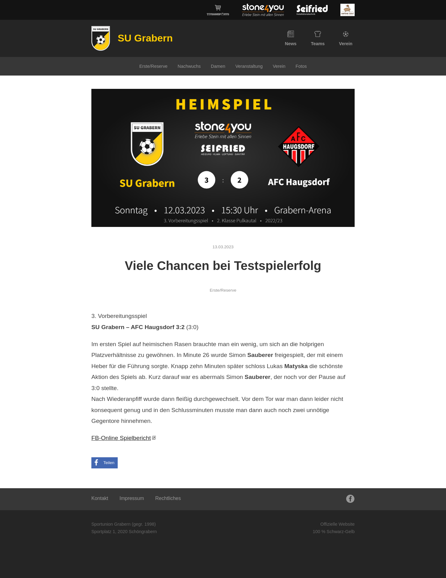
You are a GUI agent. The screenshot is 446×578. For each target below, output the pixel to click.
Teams (318, 38)
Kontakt (99, 498)
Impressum (132, 498)
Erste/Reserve (153, 66)
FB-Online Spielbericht (121, 438)
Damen (218, 66)
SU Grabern (145, 38)
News (291, 38)
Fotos (301, 66)
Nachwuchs (189, 66)
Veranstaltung (249, 66)
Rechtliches (168, 498)
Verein (345, 38)
